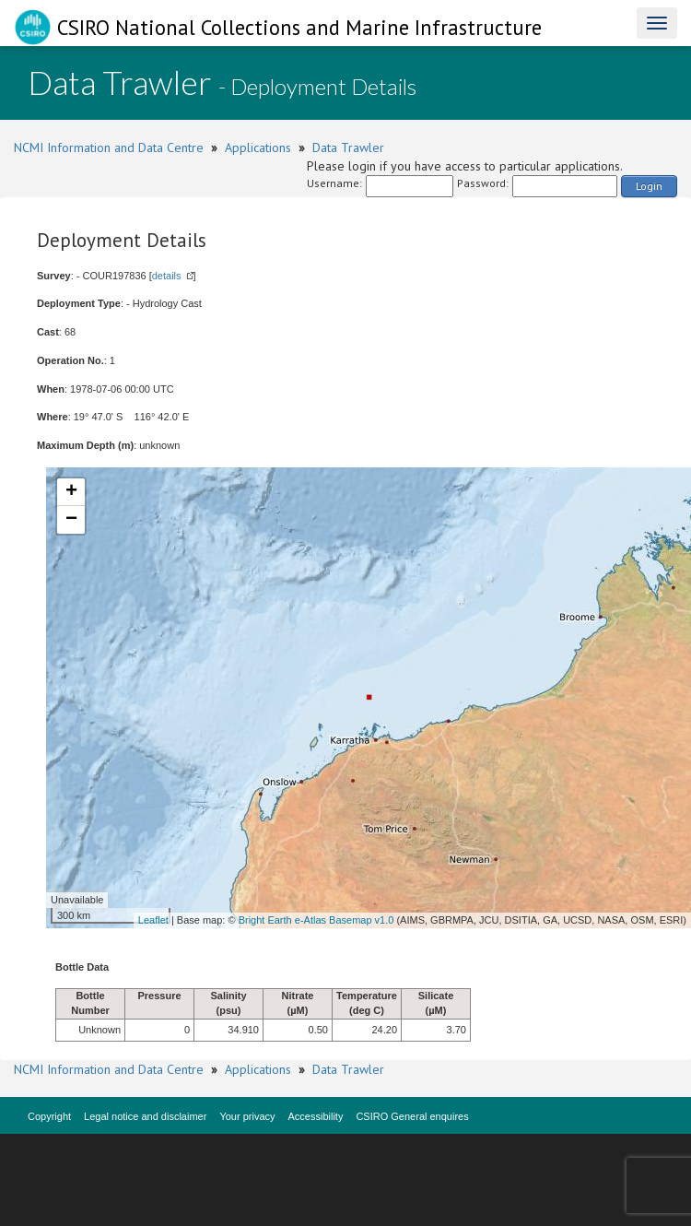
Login (649, 186)
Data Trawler (348, 147)
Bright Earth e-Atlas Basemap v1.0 (316, 919)
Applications (258, 147)
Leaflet (153, 919)
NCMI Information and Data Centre (109, 147)
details (167, 275)
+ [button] (71, 492)
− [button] (71, 520)
